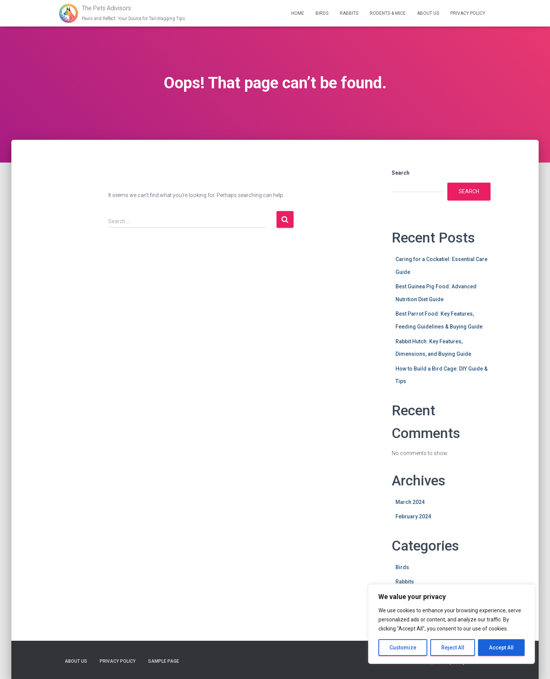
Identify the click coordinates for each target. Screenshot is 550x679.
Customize (402, 648)
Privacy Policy (467, 13)
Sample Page (163, 661)
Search (400, 173)
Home (297, 13)
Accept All (501, 648)
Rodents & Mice (388, 13)
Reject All (452, 648)
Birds (322, 13)
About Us (428, 13)
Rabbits (349, 13)
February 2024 (413, 516)
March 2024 (410, 502)
